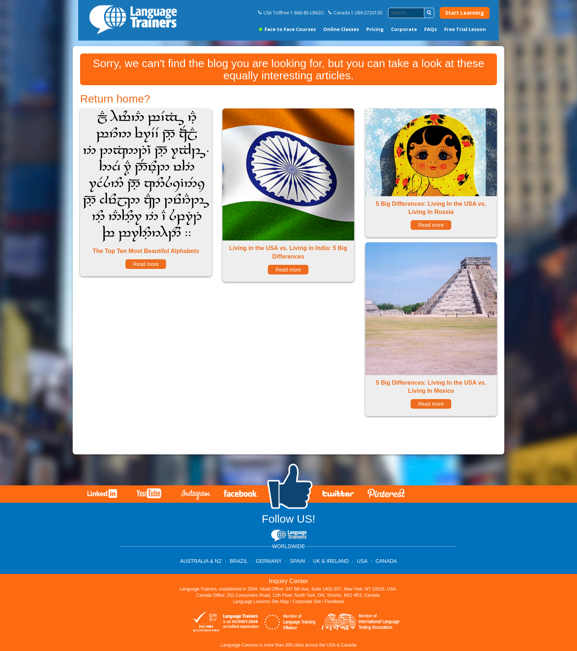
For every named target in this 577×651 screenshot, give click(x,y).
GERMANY (269, 561)
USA (362, 561)
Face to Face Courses (287, 29)
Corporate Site (307, 601)
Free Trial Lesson (465, 29)
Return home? (115, 99)
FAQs (430, 29)
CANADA (386, 561)
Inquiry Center (288, 581)
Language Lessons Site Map (261, 601)
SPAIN (297, 561)
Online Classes (341, 29)
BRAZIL (238, 561)
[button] (429, 13)
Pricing (375, 29)
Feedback (334, 601)
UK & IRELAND (331, 561)
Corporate (404, 29)
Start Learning (464, 12)
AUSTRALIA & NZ (201, 561)
